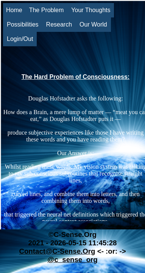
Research (59, 24)
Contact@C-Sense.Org (57, 251)
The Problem (46, 10)
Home (14, 10)
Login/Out (20, 39)
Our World (93, 24)
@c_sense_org (72, 260)
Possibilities (23, 24)
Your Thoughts (90, 10)
